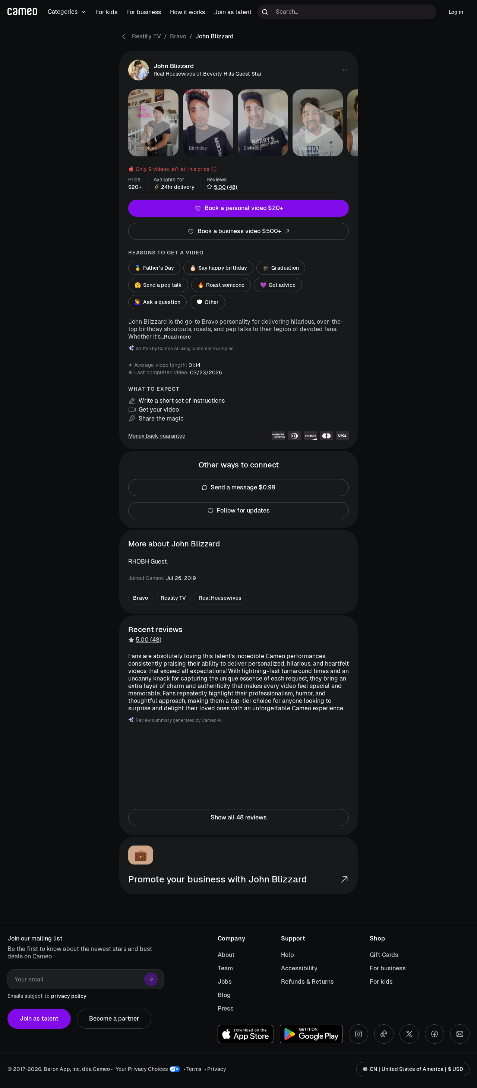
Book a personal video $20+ (238, 208)
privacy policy (68, 996)
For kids (381, 981)
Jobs (225, 981)
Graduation (281, 268)
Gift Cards (384, 954)
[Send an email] (460, 1034)
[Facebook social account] (434, 1034)
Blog (224, 995)
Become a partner (114, 1018)
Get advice (277, 285)
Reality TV (146, 36)
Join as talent (39, 1018)
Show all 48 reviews (238, 817)
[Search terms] (346, 12)
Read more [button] (177, 337)
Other (207, 302)
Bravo (178, 36)
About (226, 954)
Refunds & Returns (307, 981)
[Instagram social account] (358, 1034)
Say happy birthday (218, 268)
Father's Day (154, 268)
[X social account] (409, 1034)
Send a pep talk (158, 285)
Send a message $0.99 (238, 487)
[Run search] (265, 11)
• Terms (193, 1069)
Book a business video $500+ (238, 231)
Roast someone (221, 285)
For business (388, 968)
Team (225, 968)
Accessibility (299, 968)
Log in (456, 12)
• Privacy (215, 1069)
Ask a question (157, 302)
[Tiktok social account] (384, 1034)
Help (287, 954)
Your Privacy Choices (142, 1069)
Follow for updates (238, 510)
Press (226, 1008)
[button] (345, 70)
